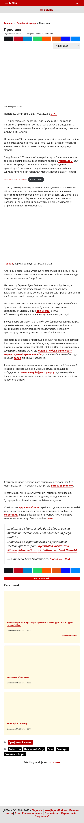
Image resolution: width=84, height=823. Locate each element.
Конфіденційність (56, 810)
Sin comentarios (69, 635)
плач (50, 518)
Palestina (15, 749)
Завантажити (36, 179)
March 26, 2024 (60, 559)
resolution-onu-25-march (15, 179)
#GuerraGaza (27, 550)
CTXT (54, 113)
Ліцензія (36, 810)
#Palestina (61, 546)
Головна (8, 23)
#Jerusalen (45, 546)
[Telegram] (27, 39)
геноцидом (65, 160)
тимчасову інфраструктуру (38, 372)
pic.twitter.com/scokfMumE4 (57, 550)
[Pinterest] (18, 39)
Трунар (8, 263)
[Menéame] (56, 39)
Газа (50, 749)
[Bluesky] (75, 39)
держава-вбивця (29, 507)
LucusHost (54, 762)
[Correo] (8, 39)
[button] (77, 3)
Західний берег (15, 754)
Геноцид (62, 749)
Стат (17, 813)
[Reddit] (46, 39)
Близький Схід (34, 749)
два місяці (43, 310)
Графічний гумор (26, 23)
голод (17, 357)
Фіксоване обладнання (18, 677)
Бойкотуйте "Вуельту (17, 723)
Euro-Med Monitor (62, 485)
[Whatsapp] (37, 39)
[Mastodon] (65, 39)
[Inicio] (7, 9)
